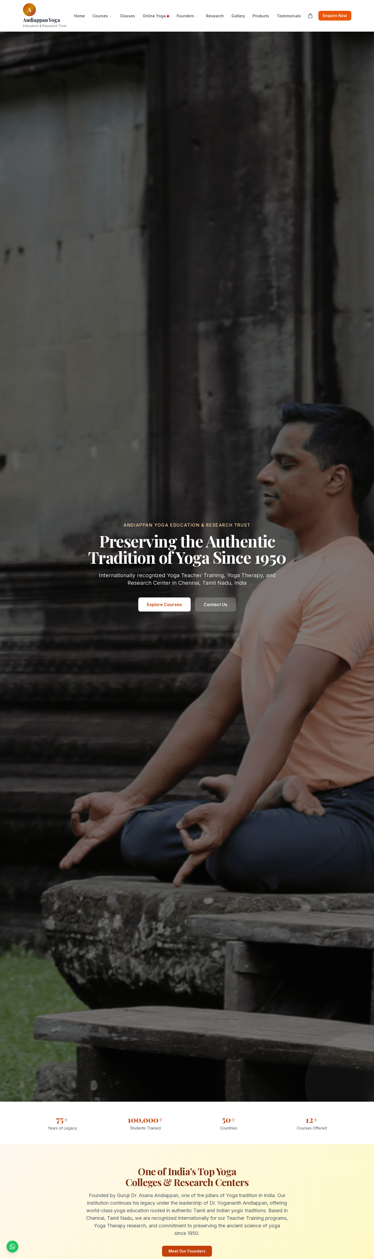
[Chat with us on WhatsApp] (12, 1247)
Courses (102, 16)
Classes (127, 16)
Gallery (238, 16)
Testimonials (289, 16)
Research (215, 16)
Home (79, 16)
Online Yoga (156, 16)
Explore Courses (164, 604)
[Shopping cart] (310, 16)
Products (260, 16)
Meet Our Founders (187, 1251)
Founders (187, 16)
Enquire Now (335, 15)
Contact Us (215, 604)
